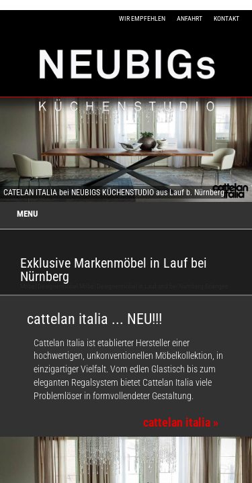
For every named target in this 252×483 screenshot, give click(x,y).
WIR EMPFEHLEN (142, 18)
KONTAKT (226, 18)
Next (240, 149)
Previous (13, 149)
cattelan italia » (180, 422)
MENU (27, 214)
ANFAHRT (189, 18)
